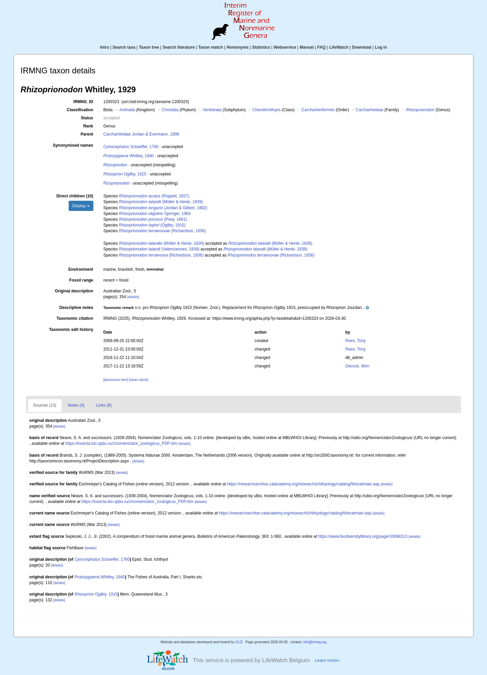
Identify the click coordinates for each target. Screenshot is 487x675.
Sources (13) (44, 405)
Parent (86, 134)
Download (361, 47)
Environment (80, 269)
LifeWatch (338, 47)
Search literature (179, 47)
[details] (133, 297)
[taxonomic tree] (115, 380)
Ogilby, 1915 (124, 174)
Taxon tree (149, 47)
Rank (88, 126)
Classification (80, 109)
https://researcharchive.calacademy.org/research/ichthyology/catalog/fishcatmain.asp (303, 484)
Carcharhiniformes (318, 109)
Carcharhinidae (369, 109)
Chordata (170, 109)
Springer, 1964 (155, 213)
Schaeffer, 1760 (131, 146)
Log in (381, 47)
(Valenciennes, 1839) (159, 249)
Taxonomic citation (74, 318)
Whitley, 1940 (128, 155)
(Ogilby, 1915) (152, 225)
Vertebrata (212, 109)
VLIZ (238, 642)
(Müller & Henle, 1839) (161, 201)
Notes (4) (76, 405)
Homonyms (238, 47)
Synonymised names (73, 145)
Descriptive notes (76, 307)
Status (87, 118)
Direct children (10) (74, 196)
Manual (307, 47)
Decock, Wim (357, 366)
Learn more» (327, 660)
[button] (236, 307)
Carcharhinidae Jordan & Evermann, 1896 (141, 134)
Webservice (285, 47)
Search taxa (124, 47)
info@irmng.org (315, 642)
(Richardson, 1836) (162, 230)
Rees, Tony (355, 340)
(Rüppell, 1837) (154, 196)
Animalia (127, 109)
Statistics (261, 47)
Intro (104, 47)
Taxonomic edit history (71, 329)
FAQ (321, 47)
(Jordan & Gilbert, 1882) (163, 208)
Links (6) (104, 405)
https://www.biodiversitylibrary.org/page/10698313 (363, 536)
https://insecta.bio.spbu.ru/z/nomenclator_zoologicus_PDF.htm (121, 443)
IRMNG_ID (83, 101)
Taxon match (210, 47)
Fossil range (81, 280)
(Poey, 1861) (153, 219)
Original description (74, 291)
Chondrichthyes (267, 109)
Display (81, 205)
